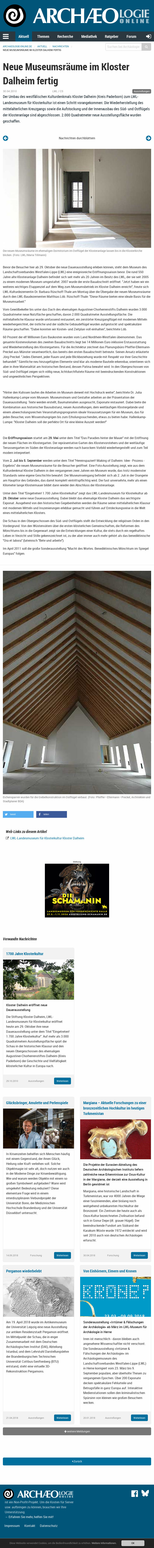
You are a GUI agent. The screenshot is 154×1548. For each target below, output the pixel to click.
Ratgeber (111, 36)
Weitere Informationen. (104, 1543)
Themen (43, 36)
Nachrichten (61, 46)
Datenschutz (49, 1526)
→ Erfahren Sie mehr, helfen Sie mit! (29, 1517)
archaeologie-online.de (17, 46)
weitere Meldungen (77, 1431)
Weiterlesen (62, 1080)
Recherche (65, 36)
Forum (131, 36)
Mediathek (89, 36)
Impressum (12, 1526)
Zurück (77, 1461)
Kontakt (29, 1526)
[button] (18, 814)
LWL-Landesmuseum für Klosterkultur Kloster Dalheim (47, 838)
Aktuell (23, 36)
